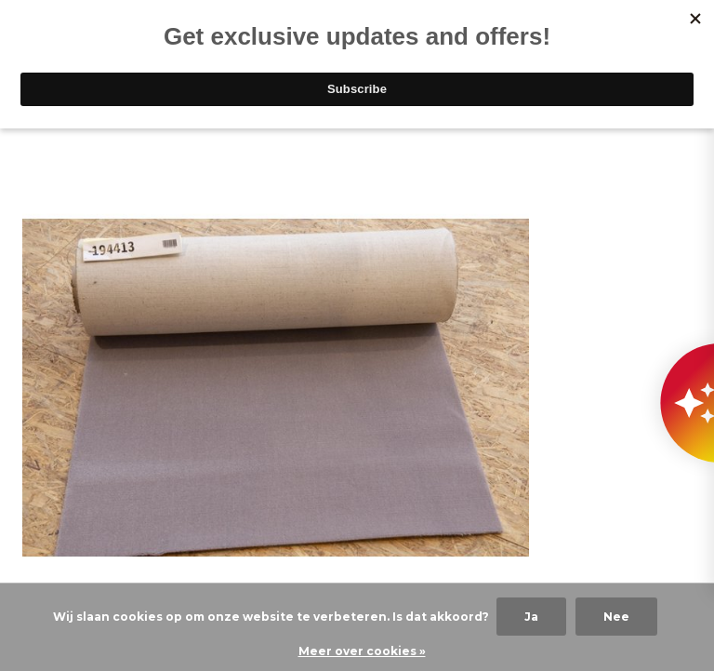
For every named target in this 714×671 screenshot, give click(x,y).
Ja (531, 617)
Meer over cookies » (362, 651)
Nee (616, 617)
